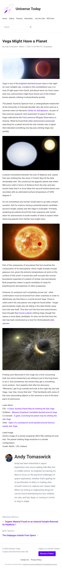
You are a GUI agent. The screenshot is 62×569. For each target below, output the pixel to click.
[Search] (30, 27)
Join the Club (40, 19)
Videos (11, 19)
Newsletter (29, 19)
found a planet (25, 313)
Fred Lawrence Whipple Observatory (38, 117)
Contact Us (24, 559)
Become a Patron (47, 553)
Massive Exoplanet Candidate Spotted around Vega (35, 412)
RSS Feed (50, 19)
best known (37, 83)
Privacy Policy (36, 559)
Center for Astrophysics (38, 110)
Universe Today (22, 9)
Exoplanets (48, 47)
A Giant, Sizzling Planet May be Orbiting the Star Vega (31, 408)
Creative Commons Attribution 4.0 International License (40, 564)
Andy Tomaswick (11, 47)
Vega (4, 83)
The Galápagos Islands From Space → (20, 535)
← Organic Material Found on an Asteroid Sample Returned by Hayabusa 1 (30, 522)
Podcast (19, 19)
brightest (23, 83)
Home (4, 19)
